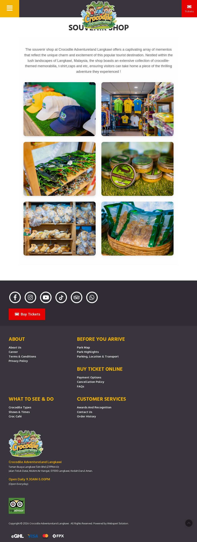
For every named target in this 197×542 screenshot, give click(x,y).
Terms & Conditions (22, 356)
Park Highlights (88, 351)
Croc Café (15, 416)
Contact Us (84, 412)
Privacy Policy (18, 360)
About (17, 339)
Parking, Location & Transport (98, 356)
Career (13, 351)
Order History (86, 416)
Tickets (189, 9)
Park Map (83, 347)
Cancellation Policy (90, 381)
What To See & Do (31, 399)
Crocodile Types (20, 407)
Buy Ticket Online (100, 369)
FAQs (80, 386)
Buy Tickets (27, 314)
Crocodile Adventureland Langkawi (49, 523)
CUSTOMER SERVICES (101, 399)
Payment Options (89, 377)
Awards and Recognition (94, 407)
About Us (15, 347)
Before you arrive (101, 339)
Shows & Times (19, 412)
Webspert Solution (117, 523)
